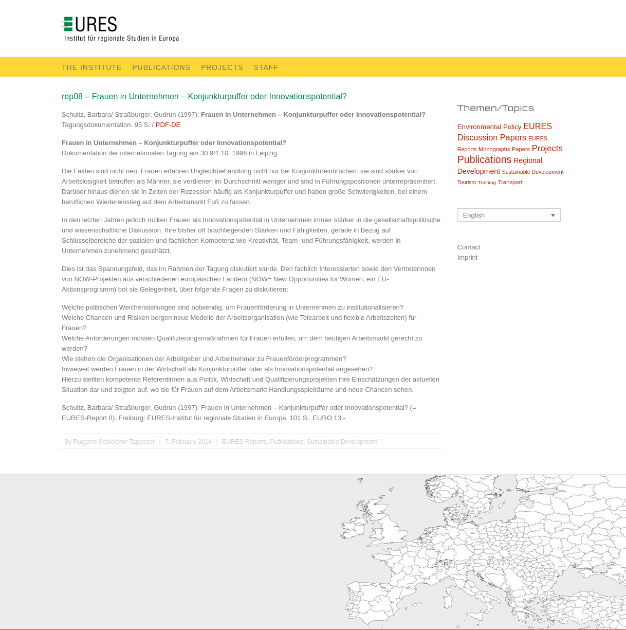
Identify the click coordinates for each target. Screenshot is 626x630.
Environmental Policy (489, 127)
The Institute (92, 67)
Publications (161, 67)
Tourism (466, 182)
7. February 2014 (188, 441)
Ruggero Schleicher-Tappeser (114, 441)
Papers (521, 149)
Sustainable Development (342, 441)
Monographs (494, 149)
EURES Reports (244, 441)
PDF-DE (168, 125)
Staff (266, 67)
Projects (222, 67)
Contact (469, 247)
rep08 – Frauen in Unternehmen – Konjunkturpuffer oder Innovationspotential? (204, 96)
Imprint (467, 257)
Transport (510, 182)
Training (487, 182)
